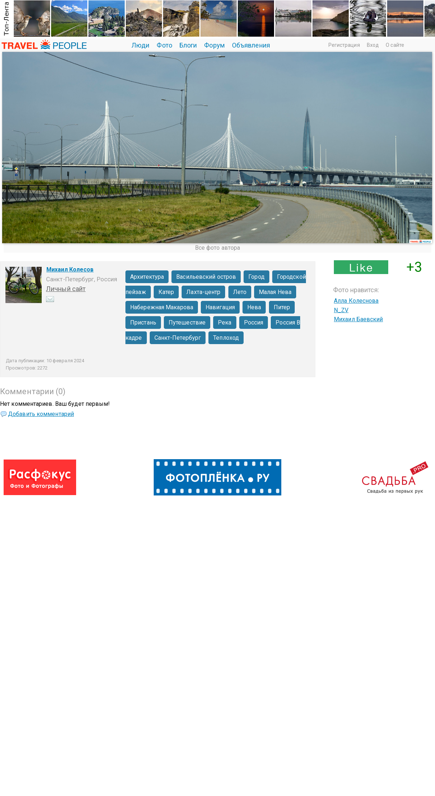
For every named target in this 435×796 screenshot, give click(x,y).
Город (256, 276)
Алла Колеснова (356, 300)
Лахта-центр (203, 292)
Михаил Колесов (70, 269)
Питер (282, 307)
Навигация (220, 307)
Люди (140, 45)
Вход (373, 45)
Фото (164, 45)
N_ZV (341, 310)
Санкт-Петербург (177, 337)
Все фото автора (217, 247)
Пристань (143, 322)
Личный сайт (66, 289)
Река (224, 322)
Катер (166, 292)
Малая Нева (275, 292)
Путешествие (187, 322)
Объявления (251, 45)
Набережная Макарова (161, 307)
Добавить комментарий (41, 414)
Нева (254, 307)
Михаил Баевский (358, 319)
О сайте (395, 45)
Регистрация (344, 45)
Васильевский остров (206, 276)
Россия (254, 322)
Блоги (188, 45)
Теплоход (226, 337)
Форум (214, 45)
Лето (239, 292)
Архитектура (147, 276)
